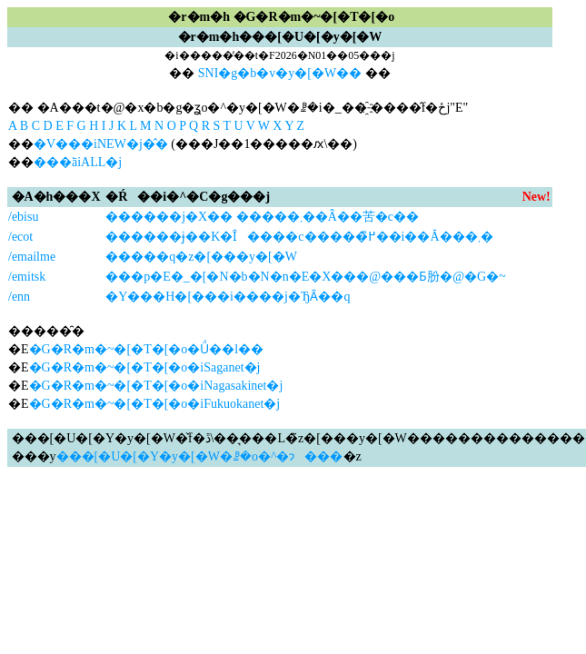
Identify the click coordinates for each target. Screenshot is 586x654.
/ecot (20, 236)
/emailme (31, 256)
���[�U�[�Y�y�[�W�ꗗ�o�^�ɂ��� (199, 456)
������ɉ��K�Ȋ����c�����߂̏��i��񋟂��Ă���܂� (298, 236)
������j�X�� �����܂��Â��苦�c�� (262, 216)
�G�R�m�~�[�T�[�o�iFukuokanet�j (155, 404)
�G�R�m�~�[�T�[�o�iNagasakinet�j (156, 385)
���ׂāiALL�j (78, 162)
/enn (19, 296)
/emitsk (26, 276)
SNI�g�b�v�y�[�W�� (280, 73)
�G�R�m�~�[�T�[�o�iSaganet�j (145, 367)
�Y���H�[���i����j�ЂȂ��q (227, 296)
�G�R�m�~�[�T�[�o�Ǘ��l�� (146, 349)
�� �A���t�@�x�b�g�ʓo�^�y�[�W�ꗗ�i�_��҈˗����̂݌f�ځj (229, 107)
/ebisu (23, 216)
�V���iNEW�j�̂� (101, 144)
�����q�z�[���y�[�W (201, 256)
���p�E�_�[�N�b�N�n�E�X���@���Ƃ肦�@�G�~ (305, 276)
